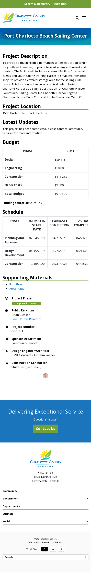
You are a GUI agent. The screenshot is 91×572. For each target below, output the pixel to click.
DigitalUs (46, 542)
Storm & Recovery (37, 4)
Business (8, 513)
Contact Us (45, 428)
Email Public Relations (26, 319)
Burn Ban (60, 4)
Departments (11, 506)
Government (11, 498)
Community (10, 491)
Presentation (17, 288)
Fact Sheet (16, 284)
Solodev (59, 542)
